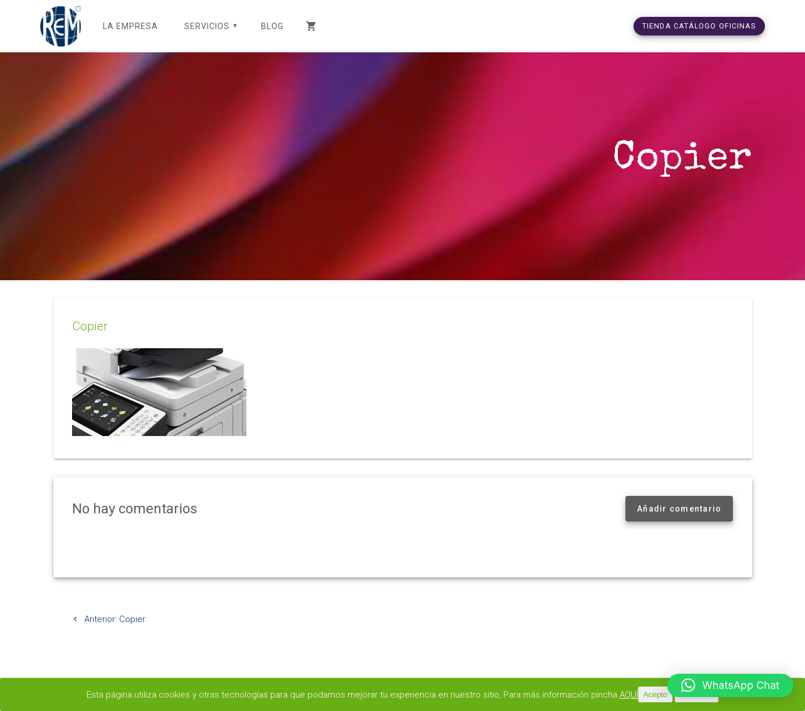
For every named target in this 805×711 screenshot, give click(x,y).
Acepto (655, 694)
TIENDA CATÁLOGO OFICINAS (699, 26)
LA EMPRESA (130, 26)
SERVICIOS (207, 26)
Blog (272, 26)
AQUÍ (629, 694)
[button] (730, 685)
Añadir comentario (679, 508)
